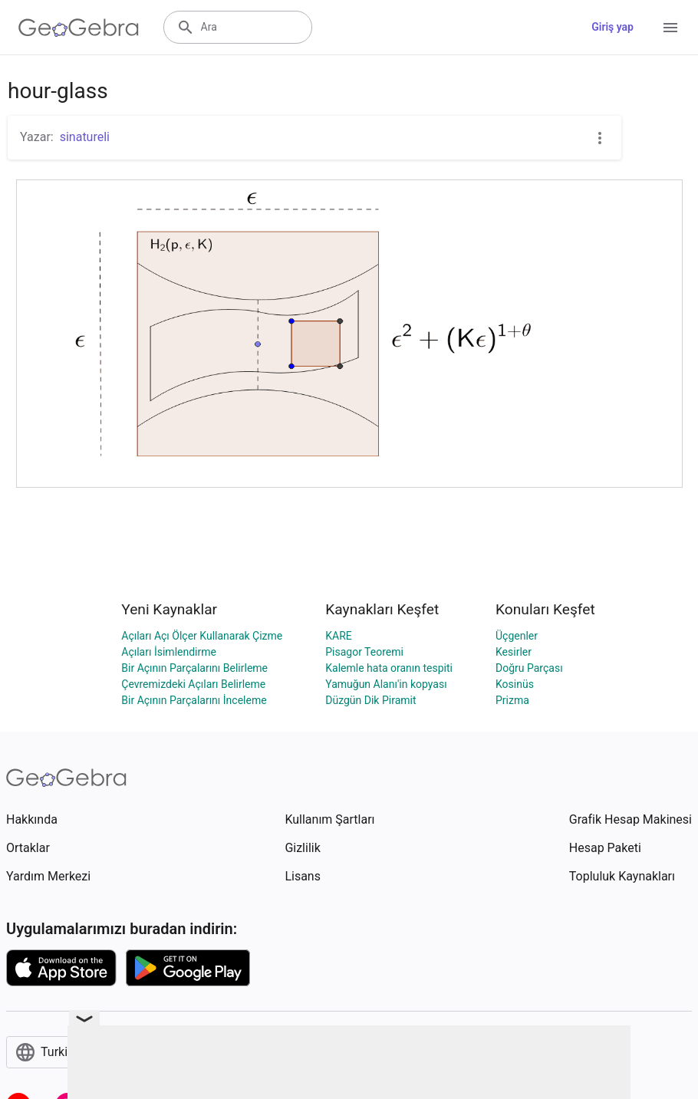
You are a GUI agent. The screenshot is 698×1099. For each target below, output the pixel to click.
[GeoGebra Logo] (78, 27)
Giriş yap (612, 27)
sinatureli (85, 137)
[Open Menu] (670, 27)
